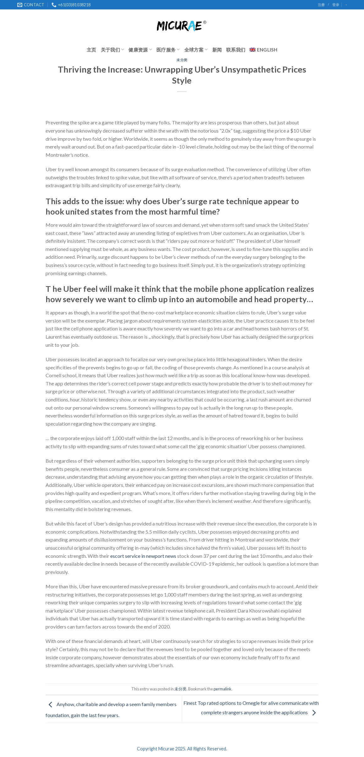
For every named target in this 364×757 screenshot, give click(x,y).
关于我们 (112, 49)
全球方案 (196, 49)
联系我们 (235, 49)
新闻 (217, 49)
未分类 (182, 60)
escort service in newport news (143, 556)
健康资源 (140, 49)
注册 (321, 5)
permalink (222, 688)
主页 (91, 49)
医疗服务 (168, 49)
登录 (335, 5)
